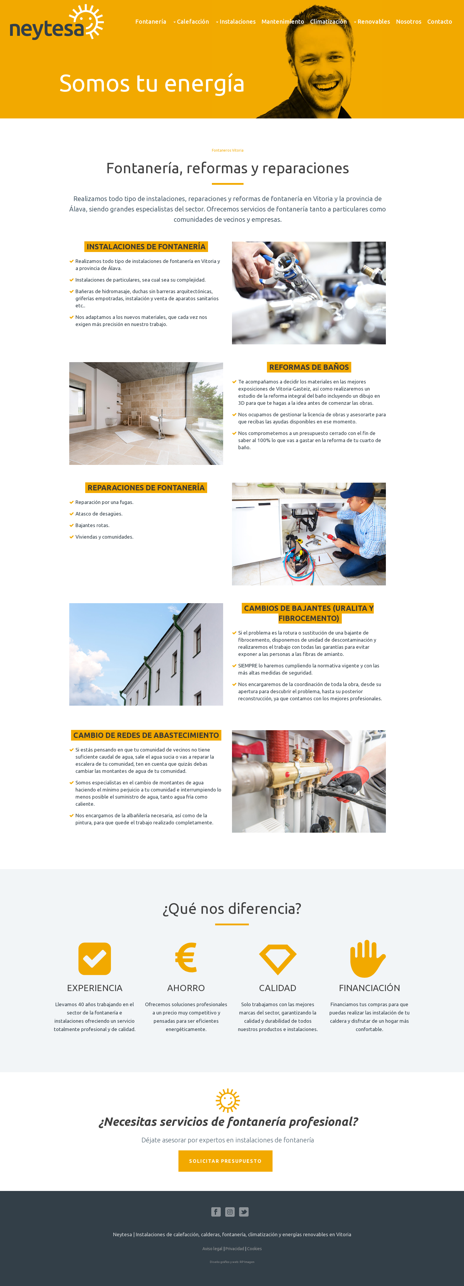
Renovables (371, 21)
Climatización (328, 21)
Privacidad (234, 1248)
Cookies (254, 1248)
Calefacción (190, 21)
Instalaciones (235, 21)
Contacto (439, 21)
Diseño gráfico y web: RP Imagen (232, 1261)
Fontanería (150, 21)
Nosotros (408, 21)
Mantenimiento (283, 21)
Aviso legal (212, 1248)
